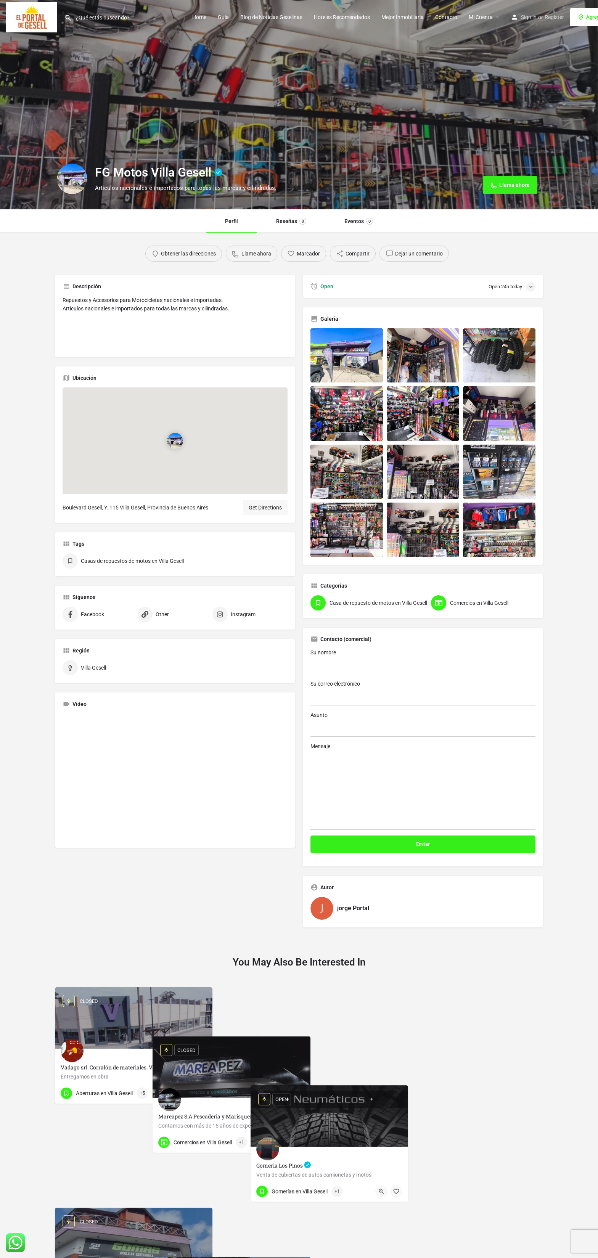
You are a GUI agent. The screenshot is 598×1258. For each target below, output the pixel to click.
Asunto (422, 724)
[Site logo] (32, 16)
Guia (223, 17)
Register (554, 17)
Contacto (446, 17)
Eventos (358, 221)
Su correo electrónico (422, 693)
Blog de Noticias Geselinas (271, 17)
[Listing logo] (72, 179)
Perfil (231, 221)
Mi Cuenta (481, 17)
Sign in (529, 17)
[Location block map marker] (175, 441)
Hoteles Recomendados (342, 17)
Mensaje (422, 786)
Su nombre (422, 661)
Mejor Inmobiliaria (402, 17)
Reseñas (291, 221)
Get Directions (265, 507)
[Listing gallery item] (346, 355)
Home (199, 17)
